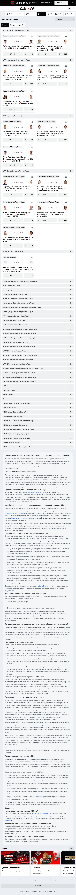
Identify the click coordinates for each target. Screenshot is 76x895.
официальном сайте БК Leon (42, 813)
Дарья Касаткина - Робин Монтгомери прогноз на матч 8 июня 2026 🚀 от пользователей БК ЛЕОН (17, 78)
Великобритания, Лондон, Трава (14, 176)
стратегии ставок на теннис (61, 748)
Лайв (49, 528)
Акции (35, 880)
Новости (21, 880)
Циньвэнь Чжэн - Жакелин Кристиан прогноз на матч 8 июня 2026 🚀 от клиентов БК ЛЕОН (50, 214)
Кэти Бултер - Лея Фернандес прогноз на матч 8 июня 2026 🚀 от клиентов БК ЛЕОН (18, 239)
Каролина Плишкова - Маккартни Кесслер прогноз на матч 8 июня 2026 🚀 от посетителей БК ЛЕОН (51, 189)
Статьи (41, 880)
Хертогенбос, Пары (9, 257)
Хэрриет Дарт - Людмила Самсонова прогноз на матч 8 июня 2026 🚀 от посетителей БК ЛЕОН (16, 189)
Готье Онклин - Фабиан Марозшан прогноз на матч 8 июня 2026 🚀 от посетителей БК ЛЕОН (16, 134)
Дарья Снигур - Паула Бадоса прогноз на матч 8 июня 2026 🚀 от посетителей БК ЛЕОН (52, 78)
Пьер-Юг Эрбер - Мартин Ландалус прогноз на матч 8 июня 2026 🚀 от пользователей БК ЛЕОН (50, 134)
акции (39, 796)
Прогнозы (29, 880)
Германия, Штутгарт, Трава (12, 121)
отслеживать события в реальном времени (40, 725)
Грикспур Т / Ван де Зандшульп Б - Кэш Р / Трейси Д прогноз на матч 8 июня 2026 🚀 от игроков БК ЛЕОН (18, 269)
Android (7, 820)
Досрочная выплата (11, 868)
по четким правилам (34, 492)
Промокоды (53, 880)
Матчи (46, 880)
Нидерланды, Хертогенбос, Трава (14, 36)
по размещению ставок (37, 816)
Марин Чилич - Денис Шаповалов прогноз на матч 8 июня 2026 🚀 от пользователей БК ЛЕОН (50, 48)
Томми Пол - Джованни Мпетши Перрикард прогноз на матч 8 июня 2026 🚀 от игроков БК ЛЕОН (18, 159)
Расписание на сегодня (19, 518)
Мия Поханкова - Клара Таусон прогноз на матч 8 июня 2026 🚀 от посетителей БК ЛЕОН (18, 103)
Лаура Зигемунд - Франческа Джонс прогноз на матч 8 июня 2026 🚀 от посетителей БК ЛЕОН (16, 214)
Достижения (38, 868)
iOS (14, 820)
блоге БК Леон (44, 586)
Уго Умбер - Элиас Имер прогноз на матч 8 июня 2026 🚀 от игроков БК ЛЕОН (18, 47)
